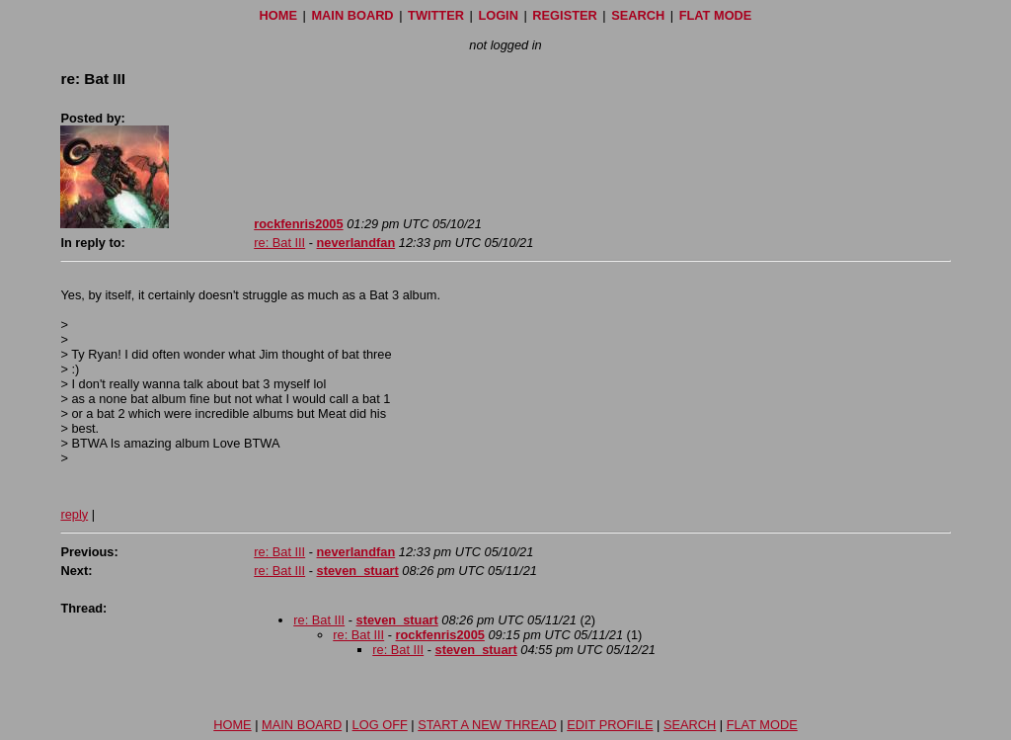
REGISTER (564, 15)
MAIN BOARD (352, 15)
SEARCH (637, 15)
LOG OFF (380, 724)
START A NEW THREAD (487, 724)
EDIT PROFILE (610, 724)
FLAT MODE (715, 15)
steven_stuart (358, 570)
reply (74, 514)
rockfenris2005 (298, 223)
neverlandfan (356, 242)
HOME (278, 15)
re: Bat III (279, 242)
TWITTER (436, 15)
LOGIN (498, 15)
